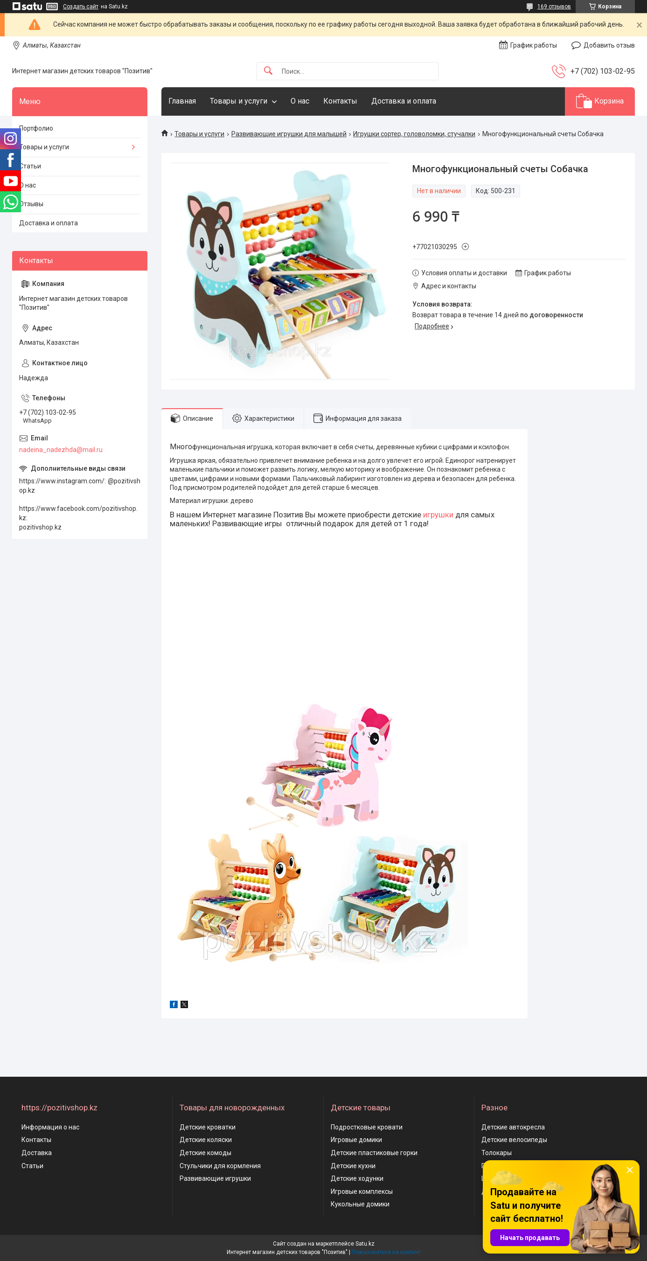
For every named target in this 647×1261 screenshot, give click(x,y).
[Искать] (268, 71)
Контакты (340, 101)
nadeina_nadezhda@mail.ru (61, 449)
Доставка (36, 1152)
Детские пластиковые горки (374, 1152)
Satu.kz (365, 1243)
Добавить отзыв (609, 45)
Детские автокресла (513, 1127)
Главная (182, 101)
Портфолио (36, 128)
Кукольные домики (360, 1204)
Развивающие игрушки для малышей (289, 134)
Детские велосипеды (514, 1139)
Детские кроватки (208, 1127)
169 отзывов (554, 6)
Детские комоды (205, 1152)
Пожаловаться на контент (386, 1252)
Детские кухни (353, 1166)
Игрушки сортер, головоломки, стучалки (414, 134)
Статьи (30, 166)
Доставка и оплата (403, 101)
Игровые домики (356, 1139)
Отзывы (31, 204)
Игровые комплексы (362, 1191)
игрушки (438, 514)
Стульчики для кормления (220, 1166)
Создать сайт (80, 6)
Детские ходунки (357, 1178)
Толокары (496, 1152)
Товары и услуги (238, 101)
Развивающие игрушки (215, 1178)
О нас (300, 101)
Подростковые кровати (367, 1127)
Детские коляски (206, 1139)
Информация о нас (50, 1127)
